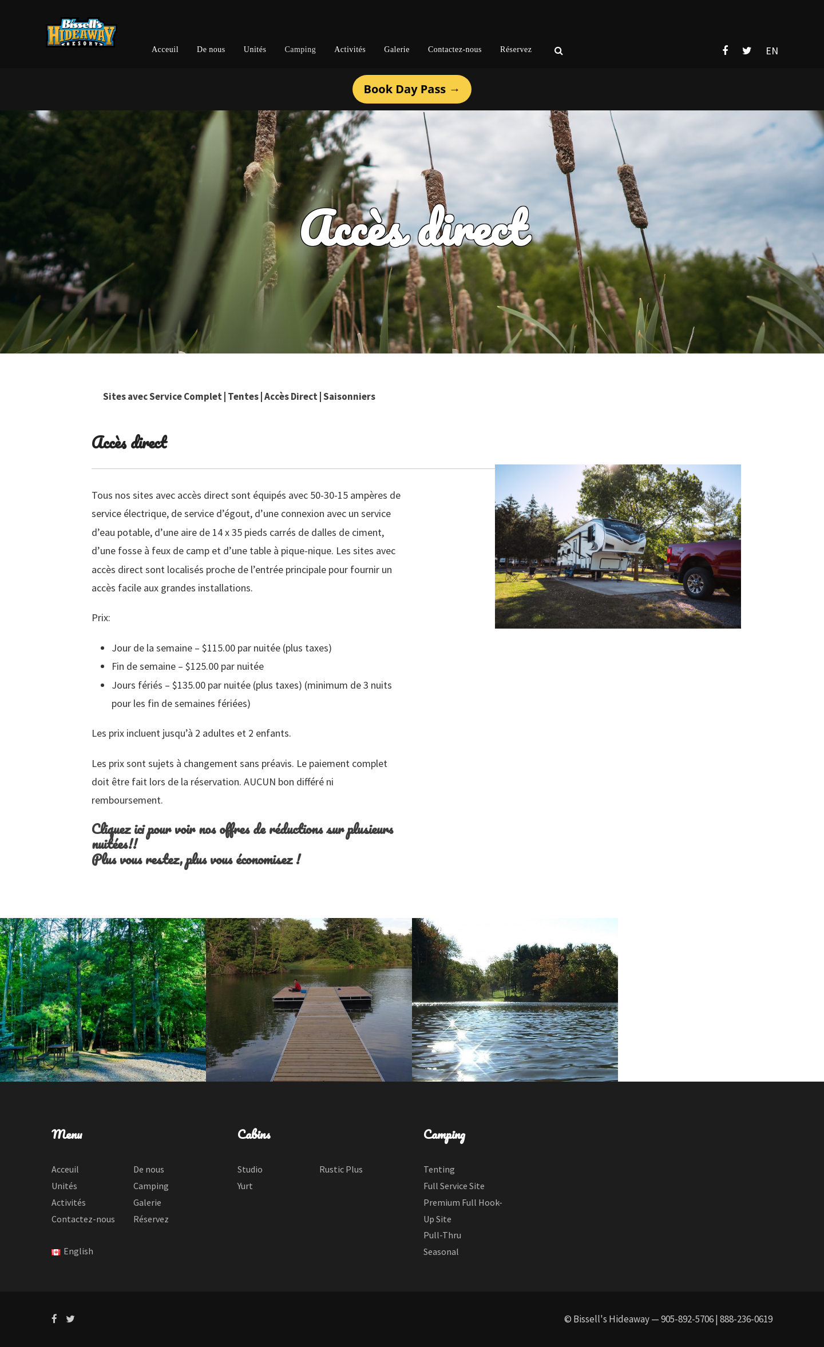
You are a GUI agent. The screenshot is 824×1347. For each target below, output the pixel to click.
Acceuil (165, 49)
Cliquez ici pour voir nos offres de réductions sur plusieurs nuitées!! (242, 836)
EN (772, 50)
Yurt (245, 1185)
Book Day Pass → (412, 89)
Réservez (516, 49)
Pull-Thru (442, 1235)
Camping (300, 49)
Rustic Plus (341, 1169)
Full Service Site (454, 1185)
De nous (211, 49)
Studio (250, 1169)
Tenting (439, 1169)
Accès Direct (291, 396)
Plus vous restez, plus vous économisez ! (196, 859)
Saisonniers (349, 396)
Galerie (397, 49)
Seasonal (441, 1251)
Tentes (243, 396)
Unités (255, 49)
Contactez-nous (455, 49)
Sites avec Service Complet (162, 396)
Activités (350, 49)
